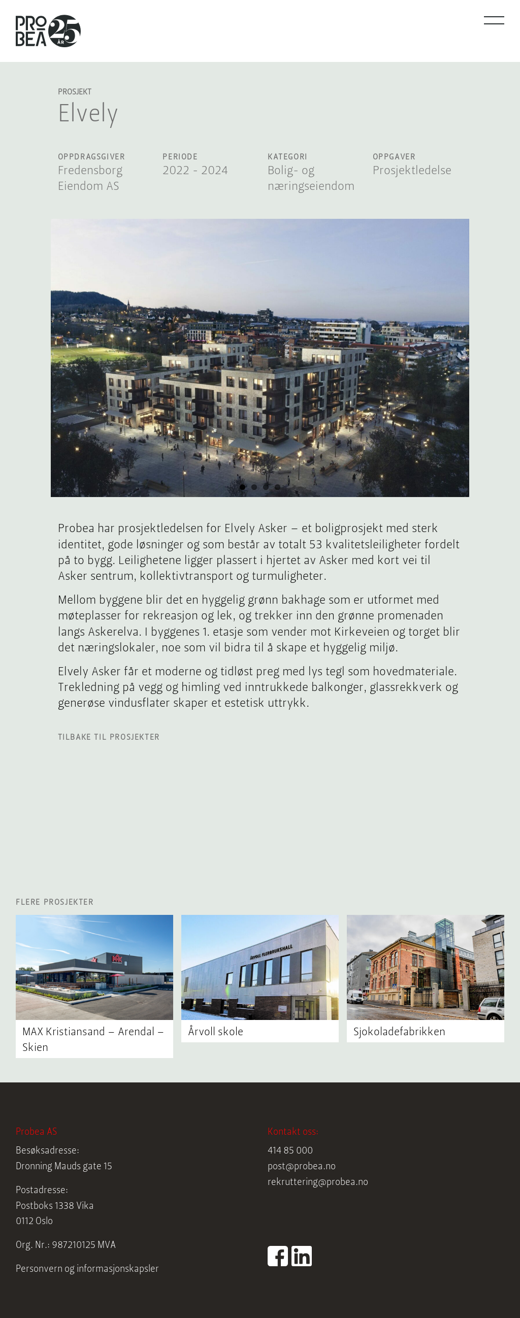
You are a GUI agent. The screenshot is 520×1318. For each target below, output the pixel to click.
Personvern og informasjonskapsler (87, 1269)
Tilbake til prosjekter (109, 738)
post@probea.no (302, 1167)
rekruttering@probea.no (318, 1183)
